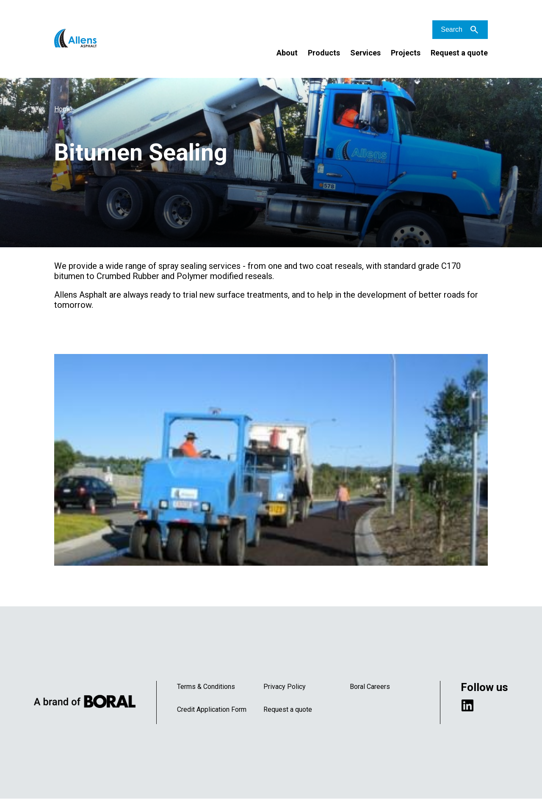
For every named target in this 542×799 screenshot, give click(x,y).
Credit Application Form (211, 709)
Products (324, 52)
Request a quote (459, 52)
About (287, 52)
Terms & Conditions (206, 687)
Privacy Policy (284, 687)
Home (63, 109)
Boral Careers (370, 687)
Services (365, 52)
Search (451, 29)
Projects (405, 52)
